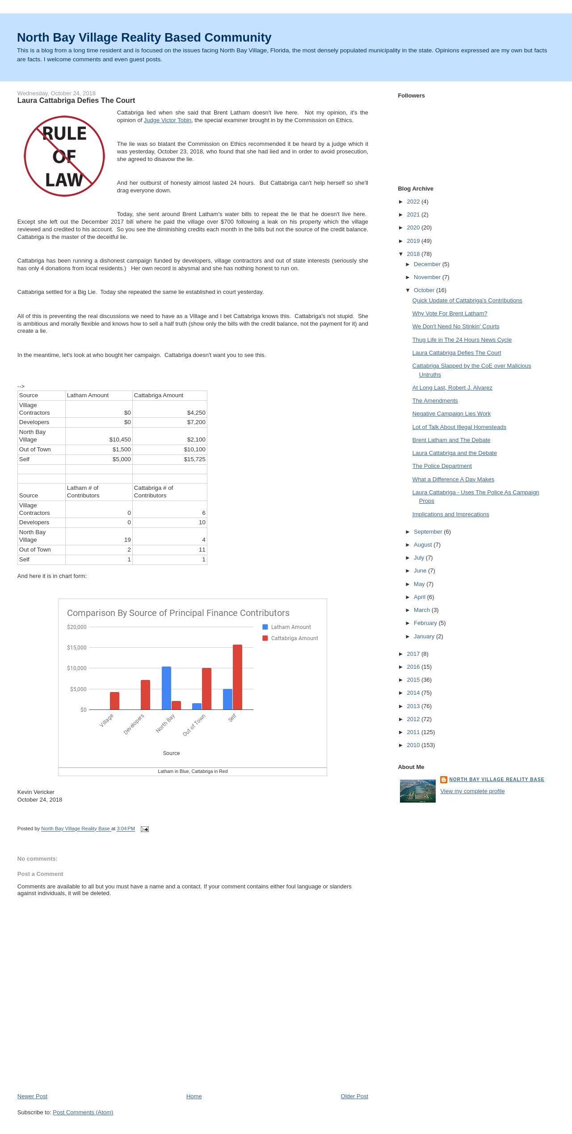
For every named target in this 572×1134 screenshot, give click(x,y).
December (428, 264)
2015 (414, 679)
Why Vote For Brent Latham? (450, 313)
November (428, 277)
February (426, 623)
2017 (414, 653)
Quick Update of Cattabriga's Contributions (467, 300)
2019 (414, 241)
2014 (414, 692)
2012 (414, 719)
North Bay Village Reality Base (496, 779)
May (420, 584)
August (423, 544)
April (420, 597)
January (425, 636)
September (429, 531)
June (421, 570)
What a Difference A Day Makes (453, 479)
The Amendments (435, 400)
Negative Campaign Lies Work (451, 413)
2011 (414, 732)
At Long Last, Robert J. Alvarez (452, 387)
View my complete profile (472, 791)
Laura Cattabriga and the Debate (454, 453)
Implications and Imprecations (450, 514)
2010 (414, 745)
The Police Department (442, 466)
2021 (414, 214)
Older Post (354, 1096)
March (423, 610)
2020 (414, 227)
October (425, 290)
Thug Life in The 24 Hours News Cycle (462, 339)
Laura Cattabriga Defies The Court (456, 352)
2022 (414, 201)
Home (194, 1096)
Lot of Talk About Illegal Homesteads (459, 427)
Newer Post (32, 1096)
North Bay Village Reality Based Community (144, 37)
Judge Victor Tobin (167, 120)
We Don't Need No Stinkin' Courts (456, 326)
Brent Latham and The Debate (451, 440)
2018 (414, 254)
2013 (414, 706)
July (420, 557)
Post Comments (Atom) (83, 1112)
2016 (414, 666)
